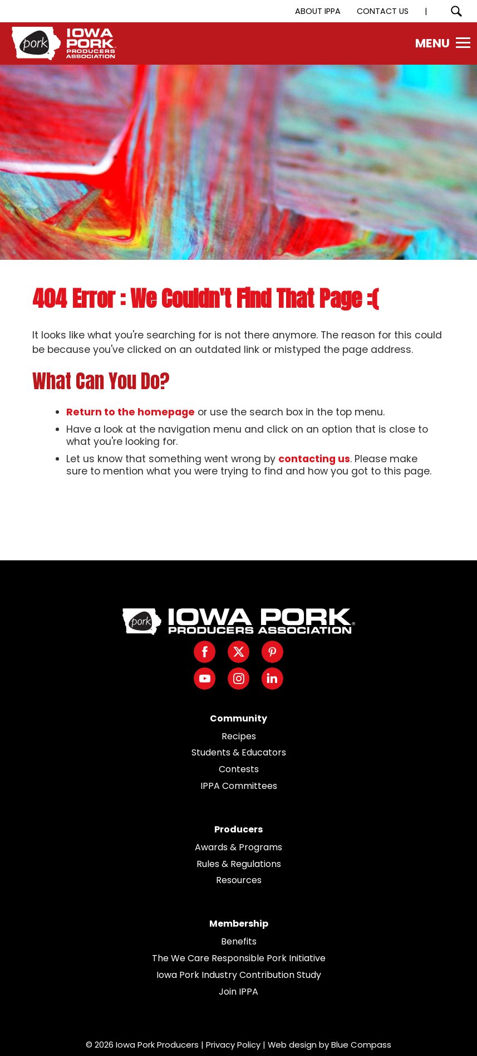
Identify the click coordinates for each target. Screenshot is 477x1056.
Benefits (239, 941)
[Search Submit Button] (456, 11)
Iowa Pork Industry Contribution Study (238, 974)
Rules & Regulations (238, 864)
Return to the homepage (130, 412)
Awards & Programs (238, 847)
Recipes (239, 736)
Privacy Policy (233, 1044)
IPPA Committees (238, 785)
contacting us (314, 459)
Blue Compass (361, 1044)
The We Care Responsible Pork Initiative (239, 958)
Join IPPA (238, 991)
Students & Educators (238, 752)
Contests (239, 769)
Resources (239, 880)
